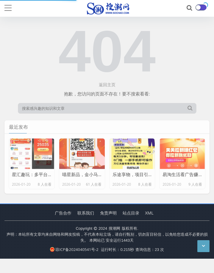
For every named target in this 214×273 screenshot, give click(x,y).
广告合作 (63, 213)
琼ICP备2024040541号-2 (74, 249)
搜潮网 (114, 228)
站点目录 (131, 213)
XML (149, 213)
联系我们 (85, 213)
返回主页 (107, 84)
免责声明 (108, 213)
